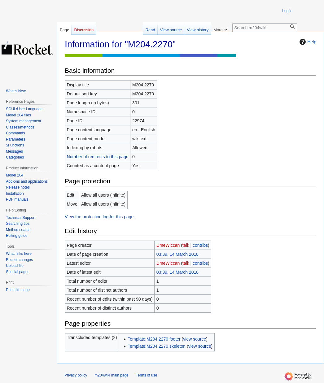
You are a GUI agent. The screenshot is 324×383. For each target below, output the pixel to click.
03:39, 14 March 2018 (177, 254)
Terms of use (146, 375)
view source (194, 339)
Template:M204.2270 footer (154, 339)
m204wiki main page (111, 375)
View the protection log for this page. (100, 216)
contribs (200, 245)
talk (185, 245)
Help (307, 42)
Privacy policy (75, 375)
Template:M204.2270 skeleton (157, 346)
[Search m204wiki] (264, 27)
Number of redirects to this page (98, 156)
